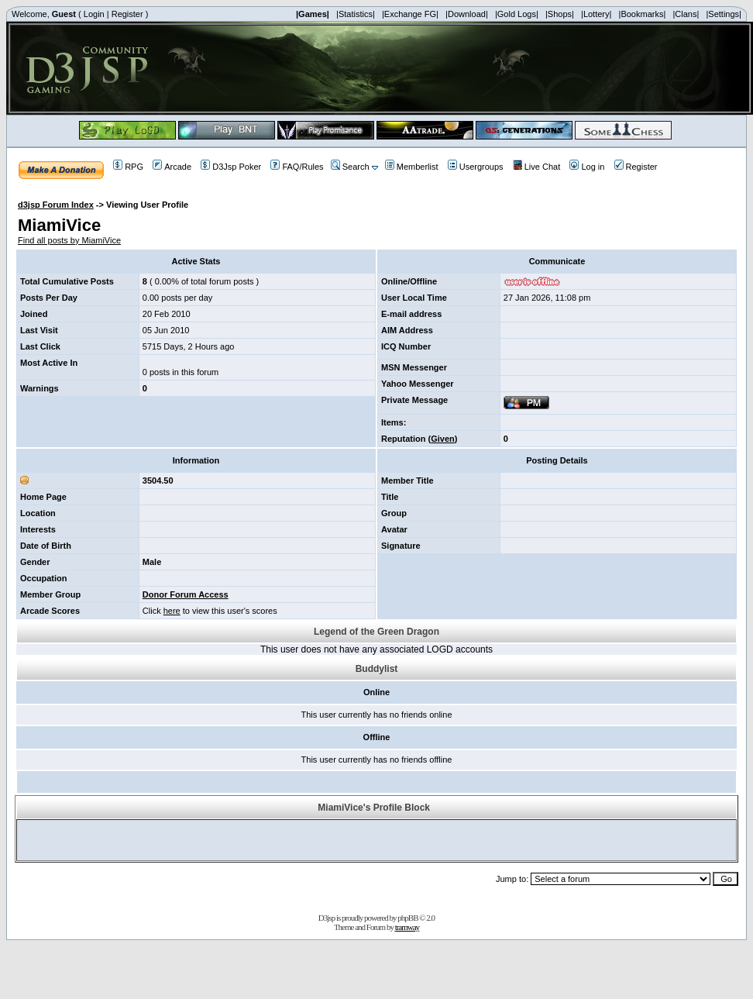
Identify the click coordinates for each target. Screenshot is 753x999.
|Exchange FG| (410, 14)
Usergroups (476, 166)
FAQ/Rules (296, 166)
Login (94, 14)
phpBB (407, 917)
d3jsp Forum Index (56, 204)
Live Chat (536, 166)
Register (127, 14)
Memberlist (411, 166)
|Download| (466, 14)
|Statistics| (355, 14)
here (172, 610)
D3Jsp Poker (231, 166)
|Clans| (685, 14)
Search (350, 166)
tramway (407, 927)
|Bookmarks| (642, 14)
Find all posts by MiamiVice (69, 240)
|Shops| (559, 14)
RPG (128, 166)
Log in (586, 166)
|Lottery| (596, 14)
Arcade (172, 166)
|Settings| (723, 14)
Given (443, 438)
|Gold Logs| (516, 14)
